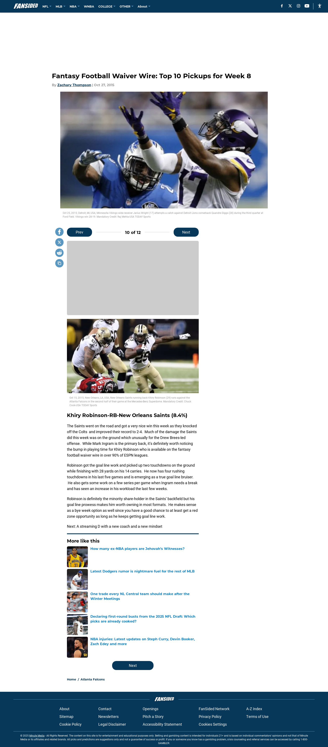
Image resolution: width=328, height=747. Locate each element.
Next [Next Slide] (186, 232)
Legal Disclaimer (112, 724)
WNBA (89, 6)
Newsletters (108, 716)
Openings (150, 708)
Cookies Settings (213, 724)
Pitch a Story (153, 716)
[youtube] (307, 6)
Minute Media (37, 735)
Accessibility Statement (162, 724)
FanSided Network (214, 708)
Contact (104, 708)
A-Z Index (254, 708)
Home (71, 679)
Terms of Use (257, 716)
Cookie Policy (70, 724)
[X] (290, 6)
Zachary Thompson (74, 85)
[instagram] (298, 6)
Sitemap (66, 716)
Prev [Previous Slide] (79, 232)
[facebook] (282, 6)
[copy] (59, 263)
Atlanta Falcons (93, 679)
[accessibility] (320, 6)
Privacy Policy (210, 716)
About (64, 708)
